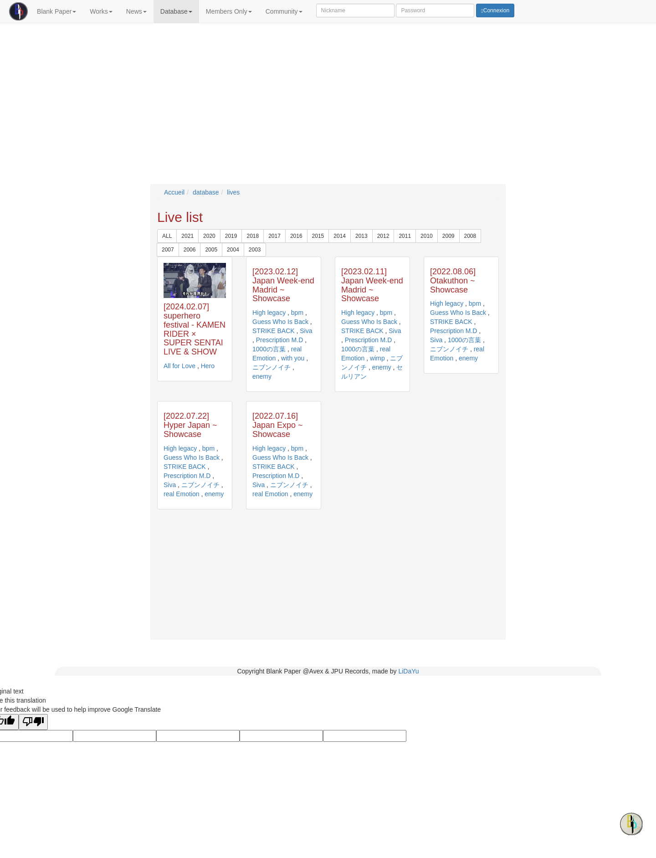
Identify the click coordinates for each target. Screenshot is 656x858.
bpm (297, 312)
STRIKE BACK (273, 330)
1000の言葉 (269, 349)
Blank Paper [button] (56, 11)
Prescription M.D (279, 340)
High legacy (269, 312)
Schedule (267, 35)
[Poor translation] (33, 722)
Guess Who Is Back (280, 321)
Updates (373, 35)
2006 (190, 250)
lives (233, 192)
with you (292, 358)
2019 (231, 236)
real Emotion (182, 494)
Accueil (174, 192)
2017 (274, 236)
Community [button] (284, 11)
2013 (361, 236)
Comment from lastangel (490, 54)
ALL (167, 236)
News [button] (136, 11)
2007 (168, 250)
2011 (405, 236)
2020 (209, 236)
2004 (233, 250)
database (206, 192)
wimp (377, 358)
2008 (470, 236)
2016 (296, 236)
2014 (339, 236)
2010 (426, 236)
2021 (187, 236)
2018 (252, 236)
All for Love (146, 54)
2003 (255, 250)
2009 (448, 236)
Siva (306, 330)
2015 (318, 236)
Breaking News (168, 35)
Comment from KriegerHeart (494, 47)
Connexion (495, 10)
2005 (211, 250)
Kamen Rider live (153, 47)
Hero (208, 366)
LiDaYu (408, 671)
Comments (484, 35)
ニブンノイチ (271, 367)
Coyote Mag (147, 62)
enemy (262, 376)
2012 (383, 236)
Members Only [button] (229, 11)
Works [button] (101, 11)
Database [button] (176, 11)
